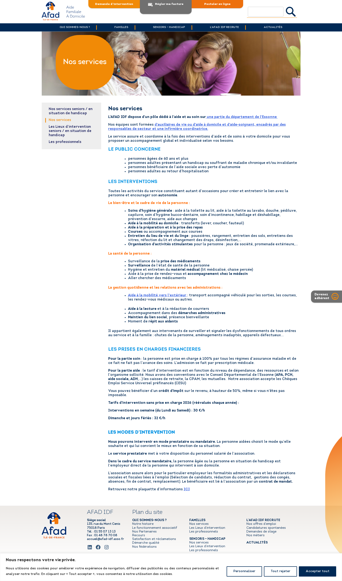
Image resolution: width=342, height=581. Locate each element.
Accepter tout (317, 571)
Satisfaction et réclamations (154, 539)
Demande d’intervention (114, 4)
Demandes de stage (261, 531)
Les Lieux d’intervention (207, 527)
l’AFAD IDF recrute (226, 27)
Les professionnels (65, 142)
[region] (171, 567)
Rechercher (291, 12)
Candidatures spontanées (266, 527)
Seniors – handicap (169, 27)
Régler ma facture (169, 4)
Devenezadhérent (321, 296)
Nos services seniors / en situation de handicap (71, 111)
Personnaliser (244, 571)
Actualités (277, 27)
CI (187, 489)
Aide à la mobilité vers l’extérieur (157, 295)
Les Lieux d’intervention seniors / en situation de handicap (70, 131)
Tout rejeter (280, 571)
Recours (138, 535)
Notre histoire (143, 524)
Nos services (60, 120)
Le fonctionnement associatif (154, 527)
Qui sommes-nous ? (70, 27)
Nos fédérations (144, 546)
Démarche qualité (145, 542)
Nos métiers (255, 535)
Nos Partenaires (144, 531)
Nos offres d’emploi (261, 524)
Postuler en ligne (217, 4)
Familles (119, 27)
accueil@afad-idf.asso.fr (105, 539)
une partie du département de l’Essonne (242, 117)
